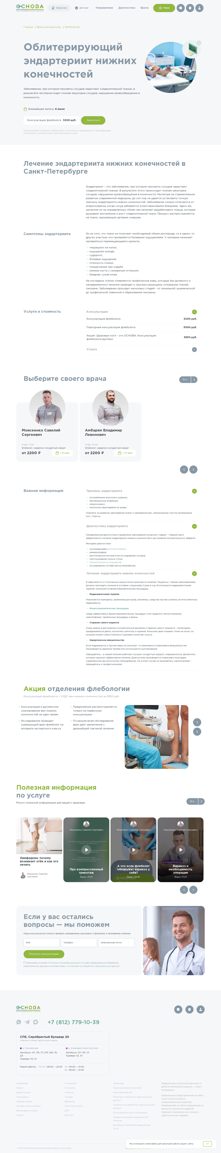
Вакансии (70, 1102)
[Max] (35, 1022)
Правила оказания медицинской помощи (130, 1119)
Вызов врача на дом (27, 1111)
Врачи (145, 8)
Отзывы (69, 1097)
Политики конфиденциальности (65, 963)
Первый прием (24, 1102)
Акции (19, 1115)
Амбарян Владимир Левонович (103, 432)
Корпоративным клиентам (127, 1088)
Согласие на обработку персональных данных (134, 1106)
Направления (104, 8)
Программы (22, 1097)
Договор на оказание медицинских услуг (132, 1126)
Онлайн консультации (28, 1106)
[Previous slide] (184, 469)
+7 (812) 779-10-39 (73, 1022)
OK (207, 1144)
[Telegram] (27, 1022)
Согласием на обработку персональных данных (93, 966)
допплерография (116, 549)
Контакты (70, 1088)
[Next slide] (193, 469)
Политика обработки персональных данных (132, 1098)
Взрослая (59, 8)
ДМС (67, 1111)
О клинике (70, 1083)
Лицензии (118, 1083)
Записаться (93, 120)
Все (185, 380)
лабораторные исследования (105, 562)
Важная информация (43, 491)
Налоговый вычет (122, 1092)
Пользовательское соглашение (130, 1113)
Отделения (22, 1083)
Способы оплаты (74, 1106)
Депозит (69, 1115)
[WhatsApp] (18, 1022)
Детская (81, 8)
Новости (69, 1092)
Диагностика (126, 8)
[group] (39, 849)
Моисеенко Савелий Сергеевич (41, 432)
